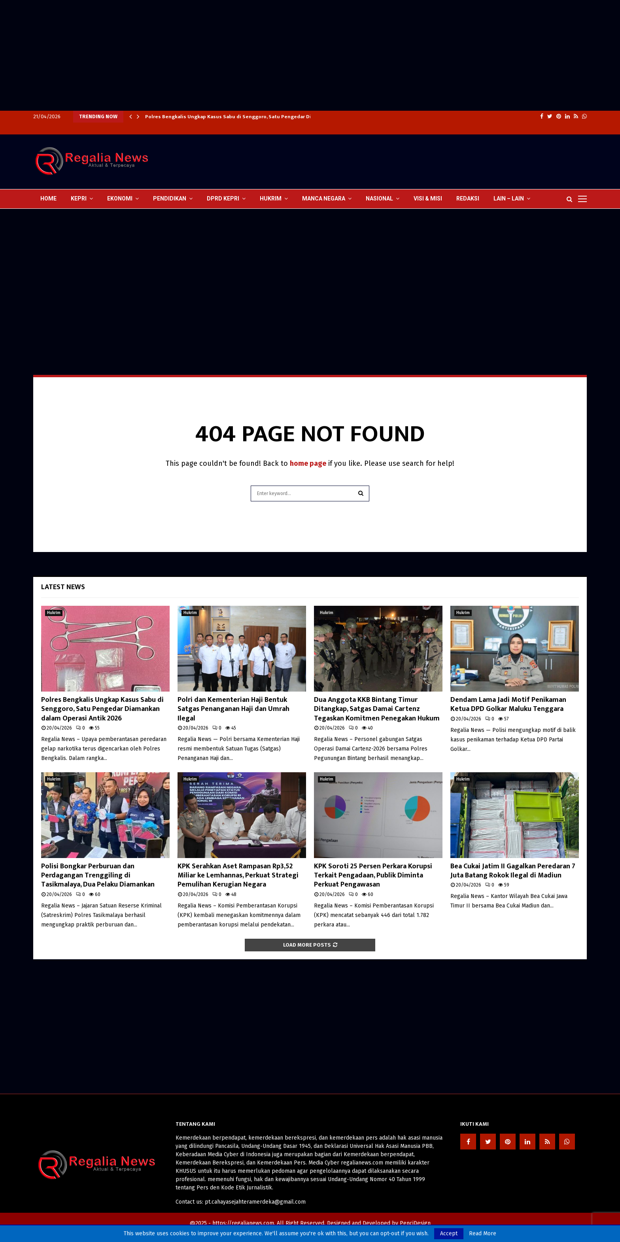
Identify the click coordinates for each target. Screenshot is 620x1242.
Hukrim (271, 198)
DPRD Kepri (223, 198)
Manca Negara (323, 198)
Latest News (63, 587)
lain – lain (508, 198)
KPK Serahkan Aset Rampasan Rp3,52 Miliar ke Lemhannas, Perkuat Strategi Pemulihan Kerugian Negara (238, 875)
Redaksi (467, 198)
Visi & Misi (428, 198)
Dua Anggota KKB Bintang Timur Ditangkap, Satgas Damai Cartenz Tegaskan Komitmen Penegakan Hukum (377, 709)
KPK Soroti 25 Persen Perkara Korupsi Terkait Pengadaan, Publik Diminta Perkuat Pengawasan (373, 875)
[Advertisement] (237, 55)
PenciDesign (415, 1223)
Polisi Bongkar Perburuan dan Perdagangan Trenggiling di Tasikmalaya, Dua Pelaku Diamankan (98, 875)
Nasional (379, 198)
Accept (448, 1233)
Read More (482, 1233)
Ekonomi (119, 198)
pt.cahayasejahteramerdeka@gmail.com (255, 1202)
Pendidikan (169, 198)
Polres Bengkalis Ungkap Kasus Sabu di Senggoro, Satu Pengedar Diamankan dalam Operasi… (259, 116)
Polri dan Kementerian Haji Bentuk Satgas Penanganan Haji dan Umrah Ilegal (233, 709)
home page (308, 463)
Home (48, 198)
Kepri (79, 198)
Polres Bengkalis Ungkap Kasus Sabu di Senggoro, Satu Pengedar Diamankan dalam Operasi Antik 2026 (102, 709)
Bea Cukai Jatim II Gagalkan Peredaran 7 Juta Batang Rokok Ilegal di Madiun (512, 870)
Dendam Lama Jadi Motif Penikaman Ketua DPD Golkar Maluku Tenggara (508, 704)
